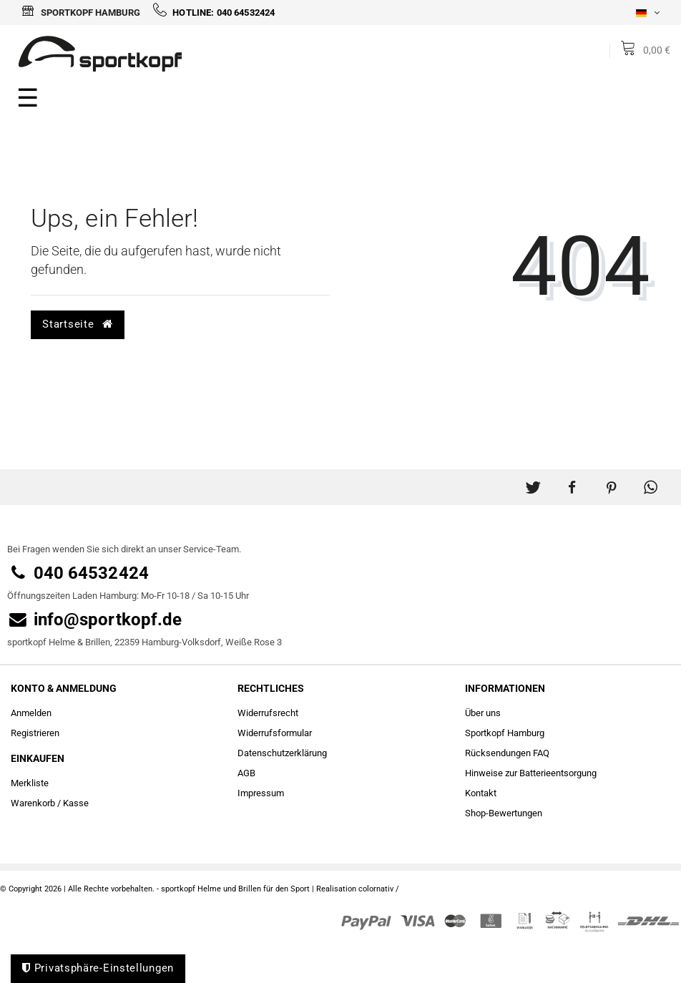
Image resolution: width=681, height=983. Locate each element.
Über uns (483, 713)
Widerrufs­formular (274, 733)
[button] (532, 481)
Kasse (76, 803)
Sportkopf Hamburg (80, 12)
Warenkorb (33, 803)
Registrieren (35, 733)
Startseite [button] (77, 324)
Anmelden (31, 713)
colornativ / (378, 889)
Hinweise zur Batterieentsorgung (531, 773)
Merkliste (30, 783)
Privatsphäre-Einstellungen (98, 968)
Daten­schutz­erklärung (282, 753)
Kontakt (480, 793)
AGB (246, 773)
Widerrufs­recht (267, 713)
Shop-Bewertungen (503, 813)
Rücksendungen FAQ (507, 753)
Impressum (260, 793)
